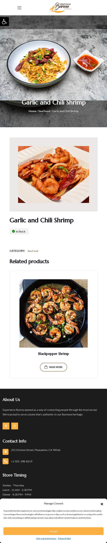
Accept (54, 531)
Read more (53, 367)
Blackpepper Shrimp (53, 354)
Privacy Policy (64, 538)
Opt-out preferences (46, 538)
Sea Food (44, 111)
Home (32, 111)
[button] (4, 21)
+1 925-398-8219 (21, 461)
